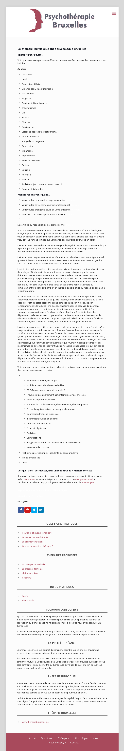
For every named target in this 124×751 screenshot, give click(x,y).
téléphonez (29, 479)
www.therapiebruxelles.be (35, 721)
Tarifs (25, 595)
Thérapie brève (30, 573)
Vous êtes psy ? (57, 742)
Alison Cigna (88, 482)
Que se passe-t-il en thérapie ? (37, 546)
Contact (74, 742)
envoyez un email (84, 479)
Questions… (47, 738)
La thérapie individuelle (34, 564)
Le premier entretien (32, 541)
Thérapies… (64, 738)
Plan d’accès (28, 600)
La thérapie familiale (32, 568)
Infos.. (95, 738)
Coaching (26, 577)
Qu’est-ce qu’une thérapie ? (36, 537)
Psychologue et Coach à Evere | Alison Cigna (42, 490)
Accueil (32, 738)
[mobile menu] (114, 13)
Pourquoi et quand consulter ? (37, 532)
